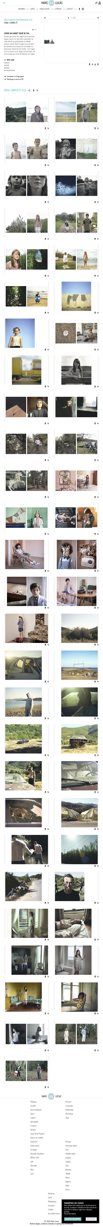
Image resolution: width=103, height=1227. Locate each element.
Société (33, 1106)
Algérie (68, 1181)
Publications (45, 9)
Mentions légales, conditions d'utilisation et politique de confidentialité (51, 1224)
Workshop (69, 1114)
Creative (33, 1126)
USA (67, 1165)
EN (36, 30)
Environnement (35, 1110)
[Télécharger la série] (34, 90)
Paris (32, 1169)
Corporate (69, 1106)
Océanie (68, 1157)
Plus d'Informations (70, 1214)
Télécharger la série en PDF (15, 79)
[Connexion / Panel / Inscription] (99, 3)
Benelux (68, 1169)
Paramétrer (91, 1219)
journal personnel (9, 70)
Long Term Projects (37, 1134)
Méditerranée (70, 1153)
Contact (70, 9)
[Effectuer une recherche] (96, 3)
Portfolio (6, 63)
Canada (68, 1161)
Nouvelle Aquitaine (37, 1153)
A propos (58, 9)
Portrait (68, 1102)
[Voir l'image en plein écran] (98, 64)
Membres (21, 9)
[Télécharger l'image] (89, 64)
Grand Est (33, 1141)
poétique (6, 68)
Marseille (33, 1165)
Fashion (33, 1130)
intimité (6, 65)
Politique (33, 1102)
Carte (32, 9)
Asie (67, 1149)
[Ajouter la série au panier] (37, 90)
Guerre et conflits (36, 1137)
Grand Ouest (34, 1145)
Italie (67, 1185)
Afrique (68, 1141)
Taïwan (68, 1173)
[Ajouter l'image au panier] (92, 64)
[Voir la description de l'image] (95, 64)
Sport (32, 1114)
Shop (67, 1118)
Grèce (68, 1189)
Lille (31, 1161)
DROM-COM (34, 1157)
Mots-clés (10, 60)
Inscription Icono (54, 1213)
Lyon (32, 1173)
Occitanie (33, 1149)
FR (33, 30)
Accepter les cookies (72, 1219)
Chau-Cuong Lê (10, 22)
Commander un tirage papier (15, 76)
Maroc (68, 1177)
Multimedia (69, 1110)
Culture (33, 1118)
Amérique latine (71, 1145)
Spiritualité (34, 1122)
